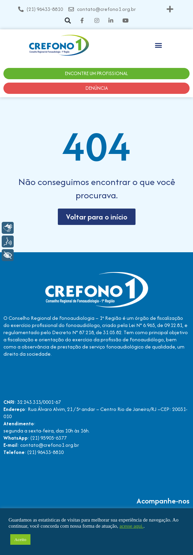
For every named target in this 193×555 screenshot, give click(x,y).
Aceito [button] (20, 539)
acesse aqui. (131, 526)
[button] (170, 9)
